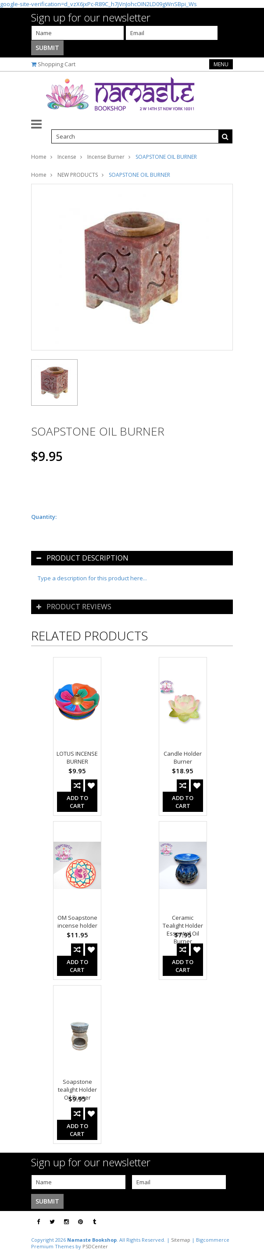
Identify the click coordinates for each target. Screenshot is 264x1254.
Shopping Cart (56, 64)
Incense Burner (106, 157)
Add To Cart (77, 802)
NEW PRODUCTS (77, 175)
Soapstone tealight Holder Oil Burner (77, 1089)
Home (38, 157)
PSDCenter (95, 1246)
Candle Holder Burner (183, 757)
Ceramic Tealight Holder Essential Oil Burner (183, 929)
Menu (221, 64)
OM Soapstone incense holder (77, 921)
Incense (66, 157)
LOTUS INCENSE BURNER (77, 757)
